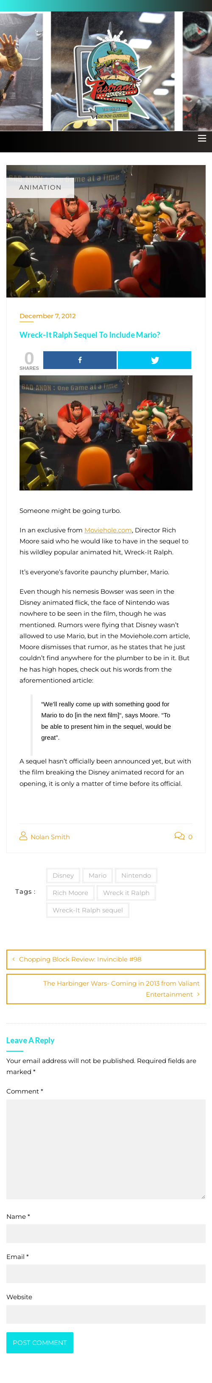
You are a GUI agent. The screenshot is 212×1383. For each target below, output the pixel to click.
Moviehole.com (108, 530)
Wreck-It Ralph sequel (88, 910)
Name (18, 1216)
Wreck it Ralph (126, 893)
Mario (97, 875)
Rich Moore (70, 893)
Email (17, 1257)
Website (19, 1297)
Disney (63, 875)
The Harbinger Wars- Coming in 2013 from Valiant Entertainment (121, 988)
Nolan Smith (45, 836)
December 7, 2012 (48, 316)
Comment (24, 1091)
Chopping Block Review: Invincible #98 (80, 959)
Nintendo (136, 875)
